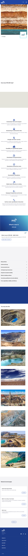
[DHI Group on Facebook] (23, 534)
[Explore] (24, 493)
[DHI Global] (3, 2)
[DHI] (4, 530)
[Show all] (13, 522)
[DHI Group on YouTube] (21, 534)
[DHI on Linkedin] (25, 534)
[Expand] (26, 261)
